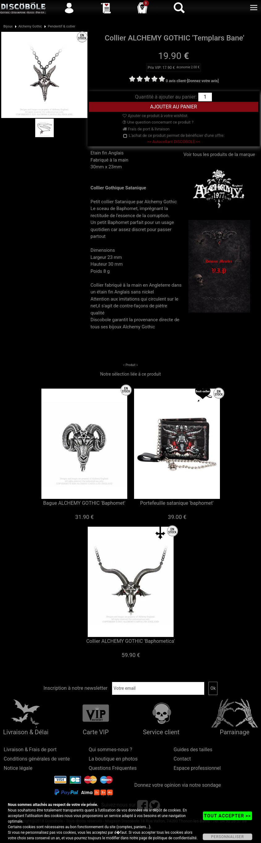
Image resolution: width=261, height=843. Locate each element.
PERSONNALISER (227, 837)
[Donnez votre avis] (203, 81)
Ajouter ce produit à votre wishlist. (155, 115)
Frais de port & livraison (146, 129)
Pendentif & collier (61, 26)
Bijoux (8, 26)
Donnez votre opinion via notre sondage (177, 785)
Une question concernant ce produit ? (158, 122)
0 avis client (176, 81)
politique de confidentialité (175, 838)
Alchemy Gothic (30, 26)
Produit (130, 365)
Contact (182, 759)
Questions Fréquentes (113, 768)
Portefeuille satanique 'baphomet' (176, 503)
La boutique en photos (113, 759)
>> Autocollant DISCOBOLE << (173, 141)
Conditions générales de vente (37, 759)
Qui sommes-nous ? (110, 749)
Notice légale (18, 768)
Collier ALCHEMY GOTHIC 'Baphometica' (130, 641)
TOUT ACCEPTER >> (227, 816)
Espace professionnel (197, 768)
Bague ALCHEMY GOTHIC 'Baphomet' (84, 503)
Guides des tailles (193, 749)
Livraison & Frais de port (30, 749)
